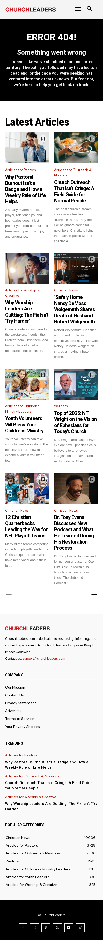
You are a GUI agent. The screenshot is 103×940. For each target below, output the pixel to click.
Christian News (66, 290)
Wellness (61, 406)
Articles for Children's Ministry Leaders (22, 409)
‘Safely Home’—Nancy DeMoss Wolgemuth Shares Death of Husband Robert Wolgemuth (74, 309)
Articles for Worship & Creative (22, 293)
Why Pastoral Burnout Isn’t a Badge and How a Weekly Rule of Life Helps (25, 189)
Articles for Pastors (20, 170)
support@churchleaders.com (44, 658)
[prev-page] (9, 594)
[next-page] (94, 594)
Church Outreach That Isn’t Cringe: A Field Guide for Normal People (74, 191)
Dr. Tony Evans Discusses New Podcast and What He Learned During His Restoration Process (74, 532)
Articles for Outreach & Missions (72, 172)
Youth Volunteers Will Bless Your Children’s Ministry (24, 424)
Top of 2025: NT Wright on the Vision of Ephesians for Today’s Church (75, 422)
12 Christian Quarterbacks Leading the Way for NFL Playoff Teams (26, 526)
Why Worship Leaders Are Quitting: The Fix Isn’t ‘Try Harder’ (26, 311)
